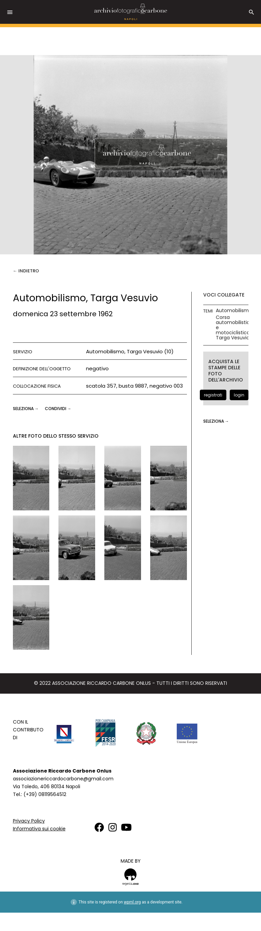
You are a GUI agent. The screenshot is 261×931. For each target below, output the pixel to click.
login (239, 395)
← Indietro (26, 271)
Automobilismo (234, 310)
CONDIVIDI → (58, 408)
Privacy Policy (29, 820)
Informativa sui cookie (39, 828)
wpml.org (132, 902)
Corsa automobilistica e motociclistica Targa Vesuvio (234, 327)
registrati (213, 395)
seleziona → (26, 408)
